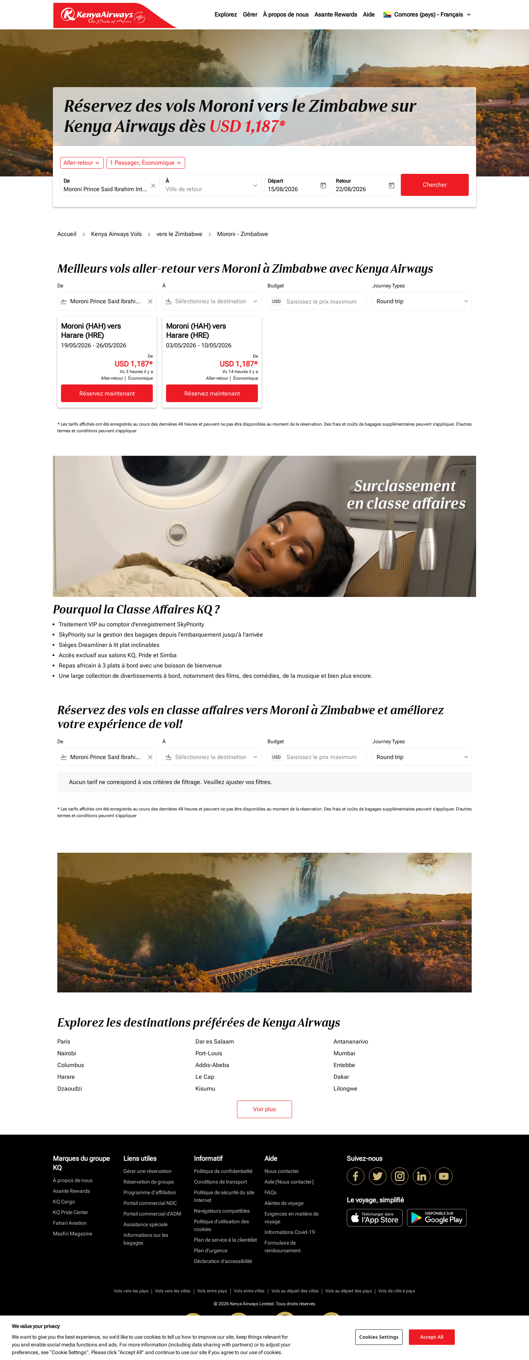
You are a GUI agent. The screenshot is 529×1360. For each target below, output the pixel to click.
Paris (63, 1041)
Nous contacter (281, 1171)
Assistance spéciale (145, 1224)
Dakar (341, 1076)
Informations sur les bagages (145, 1239)
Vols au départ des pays (348, 1290)
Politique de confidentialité (223, 1171)
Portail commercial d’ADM (152, 1214)
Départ (275, 181)
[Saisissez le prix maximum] (323, 301)
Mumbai (344, 1053)
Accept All (432, 1337)
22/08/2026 (351, 189)
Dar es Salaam (214, 1041)
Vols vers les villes (172, 1290)
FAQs (270, 1192)
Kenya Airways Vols (116, 233)
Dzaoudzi (69, 1088)
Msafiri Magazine (72, 1233)
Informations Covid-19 (289, 1232)
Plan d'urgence (210, 1250)
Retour (343, 181)
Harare (66, 1076)
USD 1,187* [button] (247, 126)
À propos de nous (286, 14)
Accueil (66, 233)
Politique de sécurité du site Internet (224, 1196)
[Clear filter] (150, 301)
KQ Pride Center (70, 1212)
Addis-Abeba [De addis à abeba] (212, 1065)
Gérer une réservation (147, 1171)
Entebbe (344, 1065)
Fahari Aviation (70, 1223)
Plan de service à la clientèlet (225, 1240)
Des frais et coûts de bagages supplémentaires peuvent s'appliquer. (390, 424)
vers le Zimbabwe (179, 233)
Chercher (435, 184)
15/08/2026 (283, 189)
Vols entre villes (249, 1290)
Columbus (70, 1065)
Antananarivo (351, 1041)
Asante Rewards (335, 14)
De (66, 181)
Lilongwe (345, 1088)
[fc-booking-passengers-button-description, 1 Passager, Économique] (142, 162)
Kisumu (205, 1088)
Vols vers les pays (131, 1290)
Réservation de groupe (148, 1182)
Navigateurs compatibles (222, 1211)
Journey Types (389, 286)
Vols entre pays (212, 1290)
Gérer (250, 14)
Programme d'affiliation (149, 1192)
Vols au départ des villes (295, 1290)
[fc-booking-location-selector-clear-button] (154, 185)
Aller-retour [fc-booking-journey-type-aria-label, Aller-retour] (78, 162)
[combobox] (106, 189)
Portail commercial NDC (150, 1203)
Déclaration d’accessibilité (223, 1261)
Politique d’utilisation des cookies (221, 1225)
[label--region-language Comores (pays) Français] (428, 14)
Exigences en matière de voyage (291, 1217)
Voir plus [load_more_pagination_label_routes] (264, 1109)
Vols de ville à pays (396, 1290)
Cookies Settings (379, 1337)
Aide (369, 14)
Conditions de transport (220, 1182)
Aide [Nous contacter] (289, 1182)
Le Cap (204, 1076)
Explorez (226, 14)
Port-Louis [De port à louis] (208, 1053)
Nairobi (66, 1053)
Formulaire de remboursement (282, 1246)
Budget (275, 286)
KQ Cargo (64, 1202)
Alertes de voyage (283, 1203)
